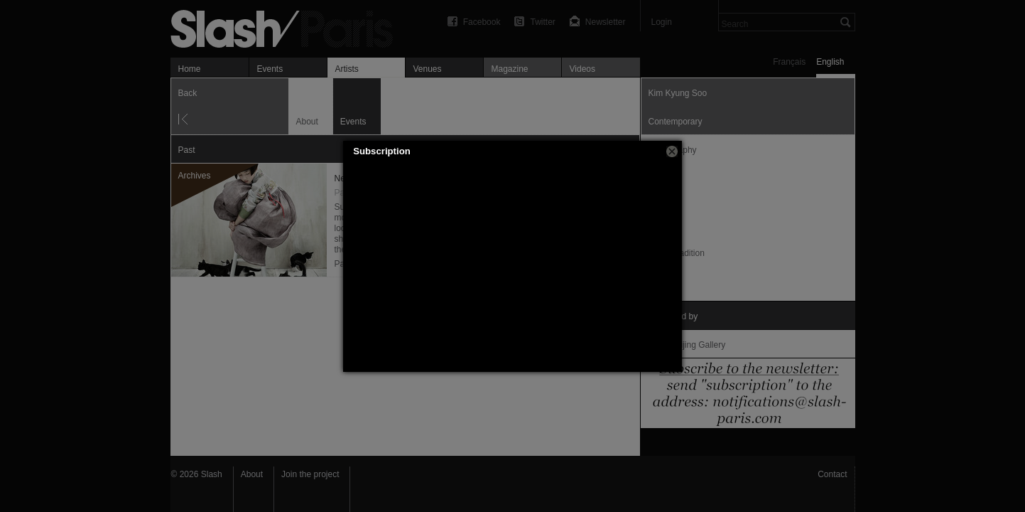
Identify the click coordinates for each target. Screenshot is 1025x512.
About (252, 474)
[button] (672, 151)
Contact (832, 474)
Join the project (310, 474)
